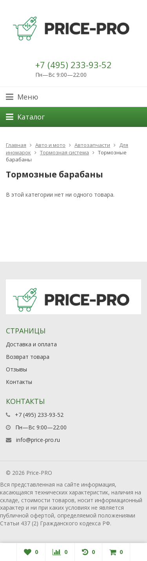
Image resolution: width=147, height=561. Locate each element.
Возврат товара (27, 356)
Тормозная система (64, 152)
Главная (16, 144)
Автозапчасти (92, 144)
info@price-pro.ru (38, 439)
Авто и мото (50, 144)
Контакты (19, 381)
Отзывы (16, 369)
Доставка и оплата (31, 344)
